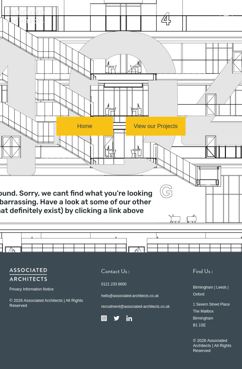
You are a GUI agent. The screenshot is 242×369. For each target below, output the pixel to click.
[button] (226, 16)
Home (84, 126)
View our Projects (156, 126)
